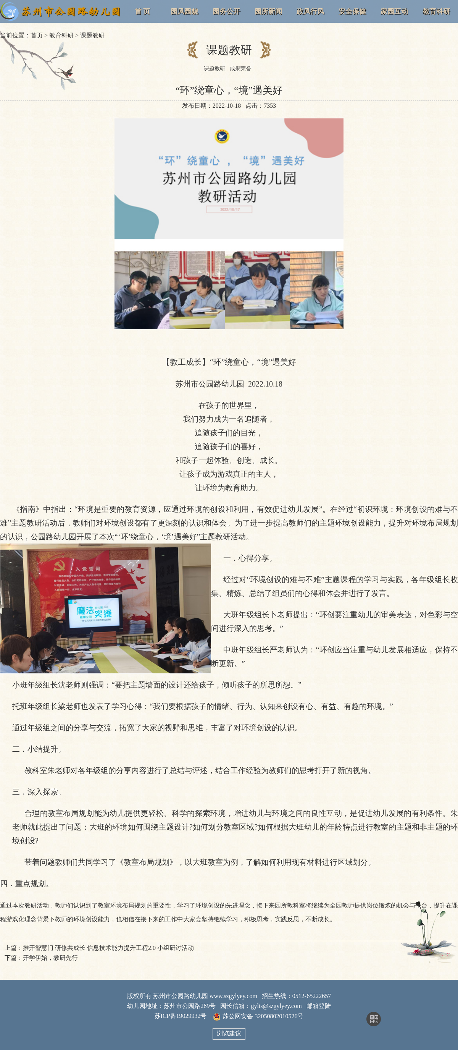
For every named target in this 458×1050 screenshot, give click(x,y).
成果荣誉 (240, 68)
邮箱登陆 (318, 1006)
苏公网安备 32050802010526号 (258, 1016)
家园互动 (394, 11)
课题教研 (92, 35)
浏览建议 (229, 1033)
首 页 (142, 11)
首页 (37, 35)
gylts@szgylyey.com (276, 1006)
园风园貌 (184, 11)
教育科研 (436, 11)
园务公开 (226, 11)
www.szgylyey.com (233, 996)
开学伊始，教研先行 (50, 958)
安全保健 (352, 11)
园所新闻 (268, 11)
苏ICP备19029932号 (181, 1016)
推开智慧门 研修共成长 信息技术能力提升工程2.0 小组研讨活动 (108, 948)
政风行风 (310, 11)
